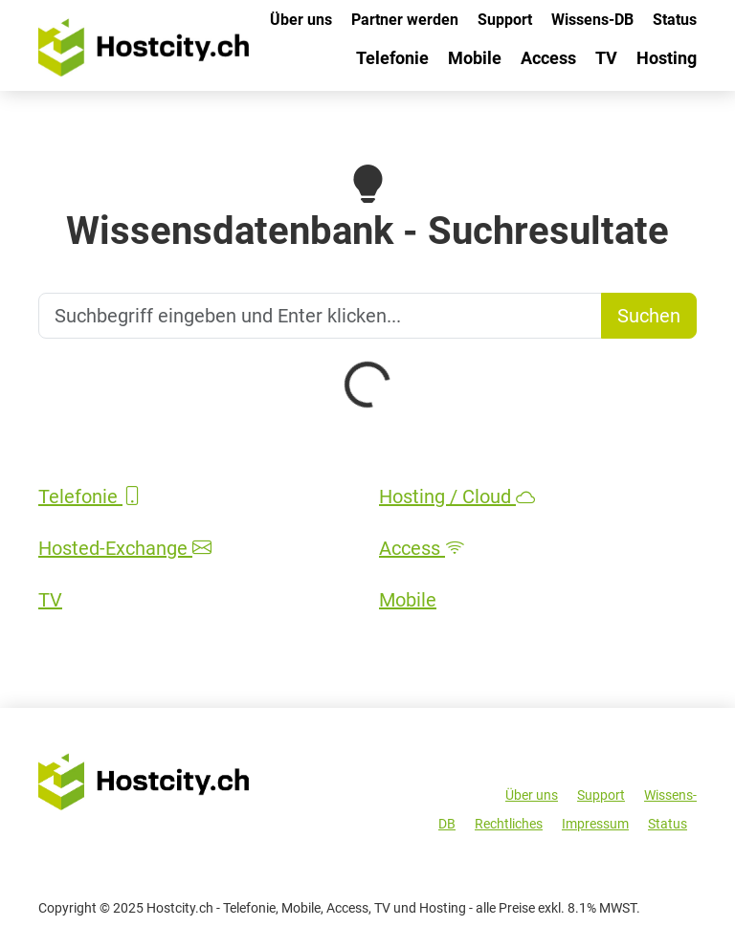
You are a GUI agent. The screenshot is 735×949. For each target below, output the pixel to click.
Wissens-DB (592, 20)
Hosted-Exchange (125, 548)
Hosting (666, 58)
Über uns (301, 20)
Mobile (474, 58)
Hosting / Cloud (457, 496)
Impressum (595, 823)
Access (548, 58)
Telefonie (392, 58)
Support (505, 20)
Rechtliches (509, 823)
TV (606, 58)
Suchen (648, 315)
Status (675, 20)
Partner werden (404, 20)
